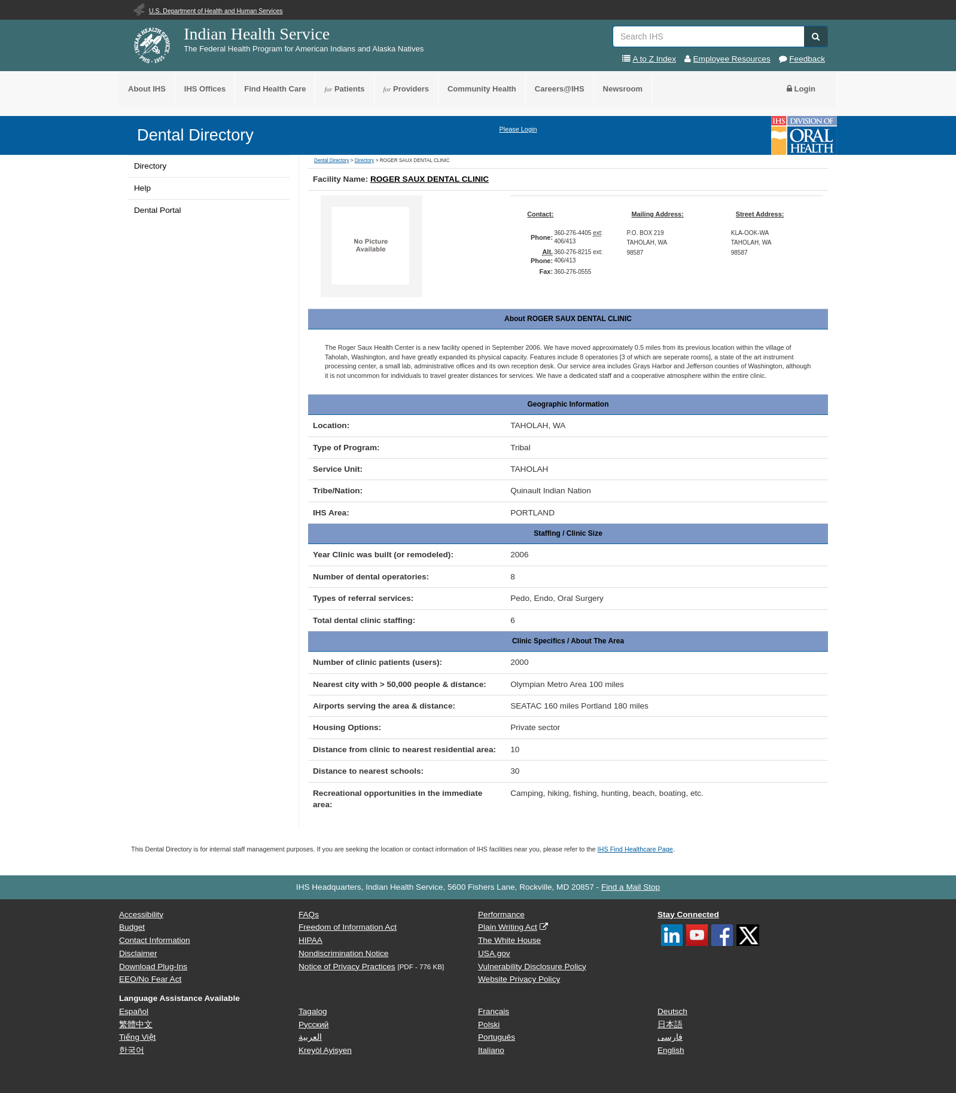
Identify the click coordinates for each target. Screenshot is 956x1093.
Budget (132, 927)
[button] (815, 36)
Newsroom (623, 88)
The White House (509, 940)
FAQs (309, 914)
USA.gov (494, 953)
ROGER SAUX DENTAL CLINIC (429, 179)
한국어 (131, 1050)
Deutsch (672, 1011)
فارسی (670, 1037)
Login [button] (801, 88)
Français (493, 1011)
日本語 (670, 1024)
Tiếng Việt (137, 1037)
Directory (150, 165)
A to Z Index (654, 58)
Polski (489, 1024)
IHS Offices (205, 88)
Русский (313, 1024)
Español (133, 1011)
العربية (310, 1037)
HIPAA (310, 940)
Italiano (491, 1050)
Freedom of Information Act (348, 927)
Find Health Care (275, 88)
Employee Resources (732, 58)
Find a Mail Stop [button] (630, 887)
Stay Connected (688, 914)
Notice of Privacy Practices (347, 966)
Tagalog (313, 1011)
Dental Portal (157, 210)
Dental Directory (195, 135)
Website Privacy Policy (519, 979)
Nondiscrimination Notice (343, 953)
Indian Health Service (257, 34)
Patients (344, 88)
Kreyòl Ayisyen (325, 1050)
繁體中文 (136, 1024)
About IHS (147, 88)
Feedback (807, 58)
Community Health (481, 88)
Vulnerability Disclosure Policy (532, 966)
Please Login (518, 129)
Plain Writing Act (507, 927)
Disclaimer (138, 953)
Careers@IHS (559, 88)
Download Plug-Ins (153, 966)
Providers (406, 88)
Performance (501, 914)
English (670, 1050)
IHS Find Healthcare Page (635, 849)
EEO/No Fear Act (150, 979)
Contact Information (154, 940)
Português (496, 1037)
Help (142, 188)
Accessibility (141, 914)
